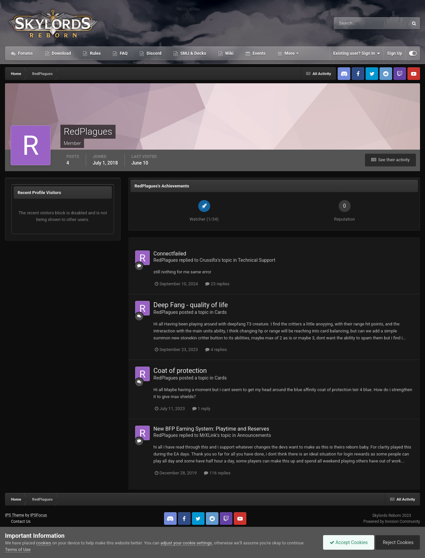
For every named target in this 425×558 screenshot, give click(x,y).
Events (258, 53)
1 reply (201, 408)
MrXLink (208, 435)
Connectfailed (169, 253)
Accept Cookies (347, 542)
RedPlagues (165, 260)
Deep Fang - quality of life (190, 305)
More (290, 53)
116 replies (217, 472)
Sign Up (394, 53)
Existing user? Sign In (356, 53)
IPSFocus (38, 515)
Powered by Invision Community (391, 521)
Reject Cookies (397, 542)
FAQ (123, 53)
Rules (95, 53)
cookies (43, 542)
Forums (25, 53)
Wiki (228, 53)
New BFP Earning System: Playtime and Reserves (211, 429)
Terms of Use (18, 549)
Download (61, 53)
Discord (153, 53)
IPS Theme (14, 515)
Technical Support (256, 260)
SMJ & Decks (192, 53)
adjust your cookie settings (186, 542)
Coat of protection (180, 371)
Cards (220, 312)
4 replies (216, 349)
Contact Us (21, 521)
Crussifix (208, 260)
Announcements (254, 435)
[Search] (351, 23)
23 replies (217, 283)
